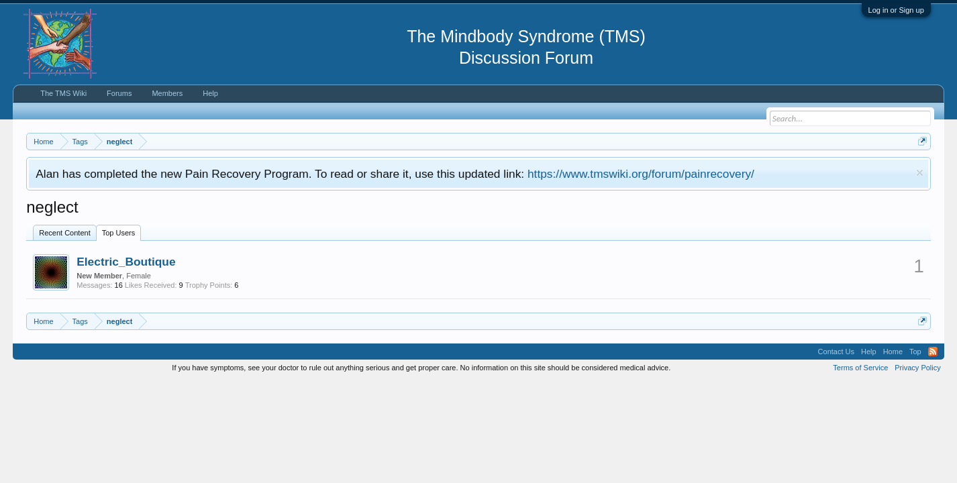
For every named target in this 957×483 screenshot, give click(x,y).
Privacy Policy (917, 368)
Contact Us (836, 351)
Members (167, 93)
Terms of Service (860, 368)
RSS (933, 351)
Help (210, 93)
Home (893, 351)
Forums (119, 93)
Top (915, 351)
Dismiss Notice (920, 173)
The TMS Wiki (63, 93)
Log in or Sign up (896, 10)
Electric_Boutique (126, 261)
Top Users (119, 233)
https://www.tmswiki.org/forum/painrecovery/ (640, 173)
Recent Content (64, 233)
